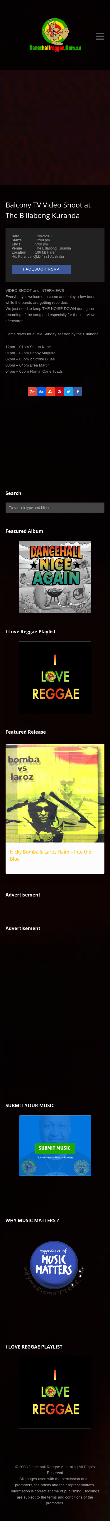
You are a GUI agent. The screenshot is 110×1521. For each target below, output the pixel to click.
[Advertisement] (55, 127)
